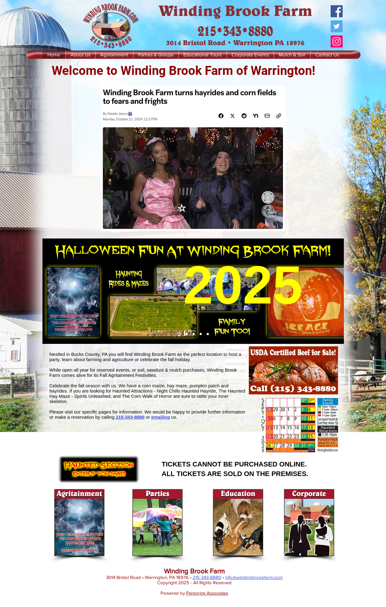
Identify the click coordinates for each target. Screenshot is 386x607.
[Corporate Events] (208, 334)
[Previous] (51, 291)
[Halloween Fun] (179, 334)
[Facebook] (337, 11)
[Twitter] (337, 26)
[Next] (335, 291)
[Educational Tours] (201, 334)
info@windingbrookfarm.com (254, 577)
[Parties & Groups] (194, 334)
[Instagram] (337, 41)
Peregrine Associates (207, 593)
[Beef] (186, 334)
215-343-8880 (130, 417)
